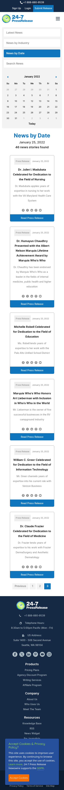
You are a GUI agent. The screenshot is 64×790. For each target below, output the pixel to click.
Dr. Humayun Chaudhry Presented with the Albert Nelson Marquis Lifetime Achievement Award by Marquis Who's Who (32, 251)
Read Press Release (32, 218)
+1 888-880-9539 (32, 2)
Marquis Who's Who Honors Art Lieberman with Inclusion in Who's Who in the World (32, 398)
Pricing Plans (32, 670)
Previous (20, 586)
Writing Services (32, 680)
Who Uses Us (32, 704)
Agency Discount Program (32, 675)
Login (28, 8)
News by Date (15, 53)
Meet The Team (32, 709)
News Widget (32, 733)
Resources (32, 717)
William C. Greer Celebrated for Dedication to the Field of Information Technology (32, 465)
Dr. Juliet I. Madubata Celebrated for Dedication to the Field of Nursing (32, 174)
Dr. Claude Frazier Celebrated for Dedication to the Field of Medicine (32, 531)
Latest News (14, 32)
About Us (32, 699)
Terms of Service (34, 786)
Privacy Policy (17, 786)
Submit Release (43, 8)
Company (32, 693)
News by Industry (17, 43)
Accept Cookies (19, 777)
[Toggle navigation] (58, 18)
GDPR (40, 768)
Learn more (16, 764)
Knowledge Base (32, 723)
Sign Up (16, 8)
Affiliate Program (32, 685)
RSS (32, 729)
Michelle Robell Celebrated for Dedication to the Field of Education (32, 332)
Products (32, 664)
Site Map (50, 786)
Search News (14, 63)
